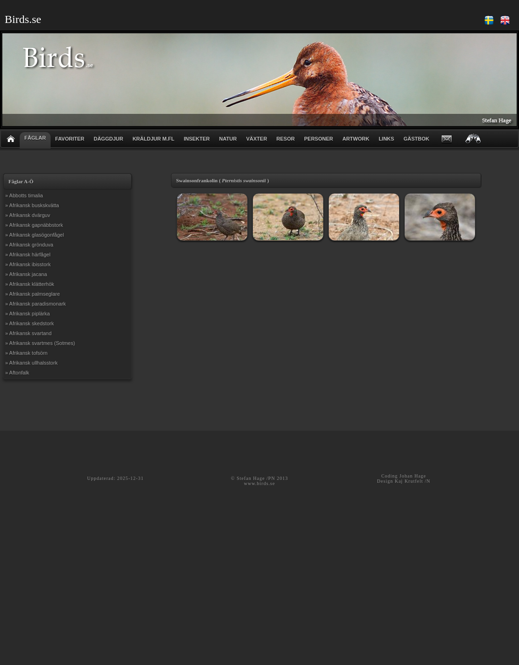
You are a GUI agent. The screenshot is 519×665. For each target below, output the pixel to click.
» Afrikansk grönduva (29, 244)
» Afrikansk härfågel (28, 254)
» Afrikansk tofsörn (26, 353)
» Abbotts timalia (24, 195)
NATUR (228, 139)
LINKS (386, 139)
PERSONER (318, 139)
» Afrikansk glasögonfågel (34, 235)
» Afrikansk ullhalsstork (31, 363)
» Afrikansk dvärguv (27, 215)
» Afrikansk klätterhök (29, 284)
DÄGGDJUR (108, 139)
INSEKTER (197, 139)
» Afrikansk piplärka (27, 313)
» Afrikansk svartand (28, 333)
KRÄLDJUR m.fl (153, 139)
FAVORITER (69, 139)
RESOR (285, 139)
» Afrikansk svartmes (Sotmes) (40, 343)
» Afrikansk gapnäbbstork (34, 225)
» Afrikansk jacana (26, 274)
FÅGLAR (35, 138)
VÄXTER (256, 139)
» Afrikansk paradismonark (35, 303)
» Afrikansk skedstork (29, 323)
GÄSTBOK (416, 139)
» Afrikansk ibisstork (28, 264)
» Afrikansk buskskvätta (32, 205)
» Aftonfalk (17, 372)
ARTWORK (355, 139)
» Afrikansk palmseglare (32, 294)
